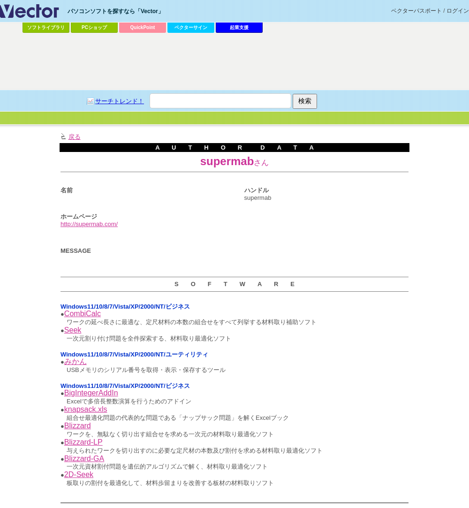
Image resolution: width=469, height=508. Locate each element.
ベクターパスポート (416, 11)
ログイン (457, 11)
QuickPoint (142, 27)
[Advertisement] (112, 152)
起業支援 (239, 27)
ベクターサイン (190, 27)
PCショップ (94, 27)
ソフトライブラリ (46, 27)
